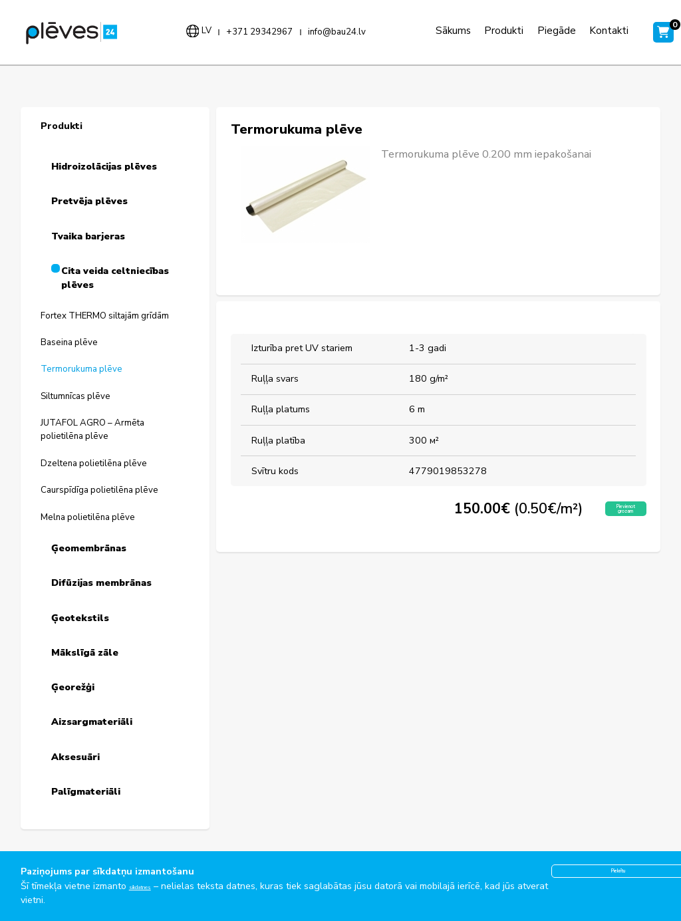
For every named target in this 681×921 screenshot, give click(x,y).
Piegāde (538, 30)
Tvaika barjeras (88, 236)
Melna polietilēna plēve (88, 517)
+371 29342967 (250, 32)
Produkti (485, 30)
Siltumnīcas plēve (75, 396)
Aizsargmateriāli (91, 722)
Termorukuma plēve (81, 369)
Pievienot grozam (608, 513)
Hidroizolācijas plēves (104, 166)
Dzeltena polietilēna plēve (94, 463)
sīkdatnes (149, 886)
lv (197, 31)
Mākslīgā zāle (84, 652)
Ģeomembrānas (88, 548)
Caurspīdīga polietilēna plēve (99, 490)
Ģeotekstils (80, 618)
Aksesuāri (75, 757)
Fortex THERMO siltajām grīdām (105, 316)
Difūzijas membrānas (101, 583)
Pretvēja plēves (89, 201)
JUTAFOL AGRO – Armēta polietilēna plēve (92, 429)
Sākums (435, 30)
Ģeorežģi (72, 687)
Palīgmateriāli (85, 791)
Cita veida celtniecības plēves (115, 278)
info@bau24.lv (327, 32)
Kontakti (591, 30)
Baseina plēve (69, 342)
